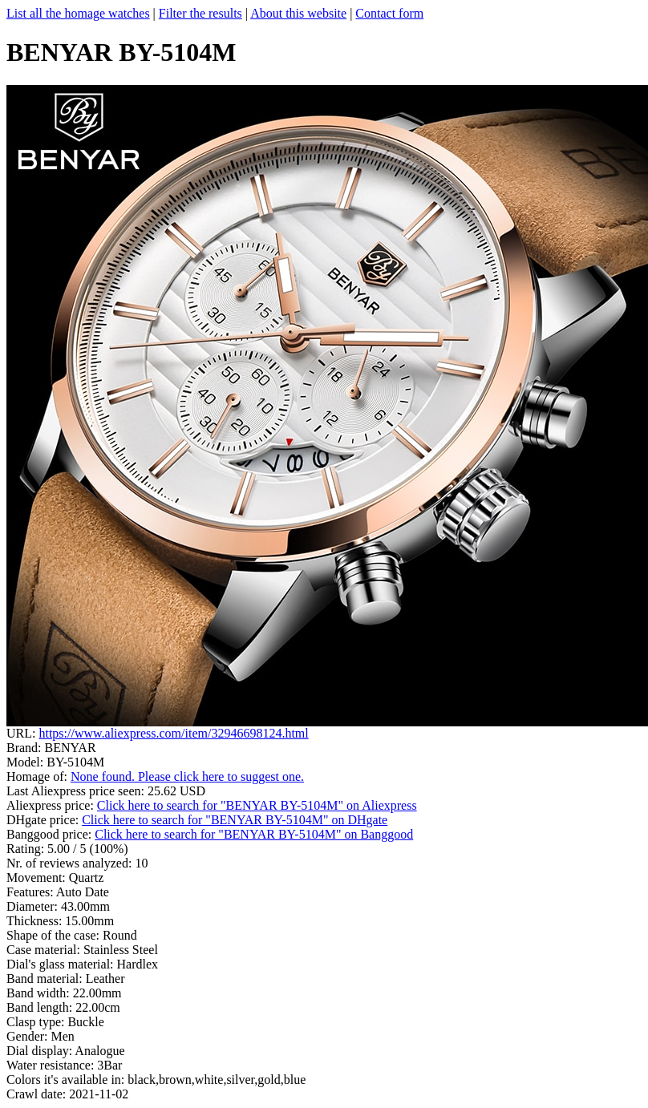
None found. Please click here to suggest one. (187, 776)
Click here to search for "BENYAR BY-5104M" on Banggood (254, 834)
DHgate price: (44, 820)
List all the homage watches (78, 13)
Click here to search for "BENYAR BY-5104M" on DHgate (234, 820)
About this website (298, 13)
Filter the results (200, 13)
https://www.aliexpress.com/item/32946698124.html (173, 733)
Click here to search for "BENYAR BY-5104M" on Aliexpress (257, 805)
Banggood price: (50, 834)
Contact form (389, 13)
